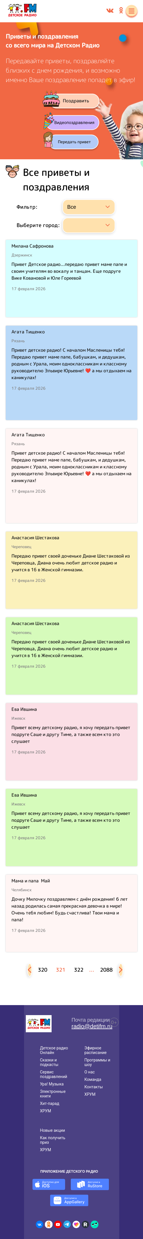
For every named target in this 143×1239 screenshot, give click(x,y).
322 (78, 969)
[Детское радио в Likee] (76, 1224)
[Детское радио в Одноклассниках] (48, 1224)
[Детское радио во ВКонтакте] (39, 1224)
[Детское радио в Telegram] (67, 1224)
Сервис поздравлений (53, 1074)
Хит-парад (49, 1103)
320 (42, 969)
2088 (106, 969)
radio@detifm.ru (92, 1026)
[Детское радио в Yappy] (94, 1224)
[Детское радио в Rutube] (85, 1224)
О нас (89, 1072)
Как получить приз (52, 1140)
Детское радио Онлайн (54, 1050)
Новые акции (52, 1130)
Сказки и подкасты (49, 1062)
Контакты (93, 1087)
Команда (92, 1079)
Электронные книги (53, 1093)
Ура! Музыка (52, 1084)
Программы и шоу (97, 1062)
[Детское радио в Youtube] (58, 1224)
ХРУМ (45, 1111)
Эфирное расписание (95, 1050)
